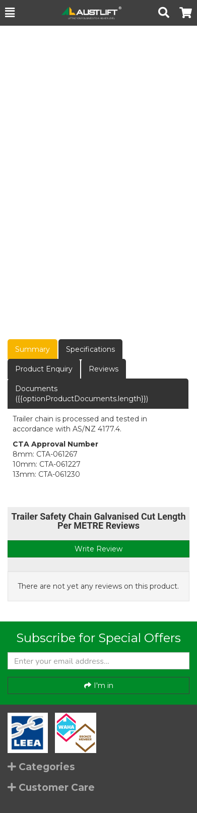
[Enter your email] (98, 660)
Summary (32, 349)
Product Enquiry (44, 368)
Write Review (98, 548)
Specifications (90, 349)
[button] (10, 13)
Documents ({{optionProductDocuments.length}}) (81, 393)
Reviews (103, 368)
